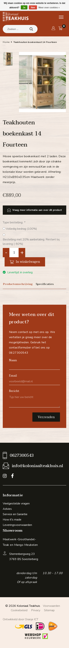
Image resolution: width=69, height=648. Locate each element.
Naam (13, 360)
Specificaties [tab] (45, 284)
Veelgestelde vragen (16, 503)
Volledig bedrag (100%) (21, 229)
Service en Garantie (15, 514)
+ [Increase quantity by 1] (22, 252)
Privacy (35, 610)
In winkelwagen (25, 262)
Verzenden (46, 417)
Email (13, 375)
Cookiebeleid (19, 610)
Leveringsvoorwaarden (17, 525)
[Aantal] (14, 252)
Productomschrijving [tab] (18, 284)
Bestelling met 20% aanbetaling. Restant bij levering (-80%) (31, 241)
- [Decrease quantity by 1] (6, 252)
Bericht (14, 391)
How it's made (12, 520)
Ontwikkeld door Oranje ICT (20, 619)
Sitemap (49, 610)
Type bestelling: (14, 222)
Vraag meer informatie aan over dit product (34, 210)
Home (6, 42)
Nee (33, 7)
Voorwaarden (51, 606)
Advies (7, 509)
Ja (24, 7)
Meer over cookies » (49, 7)
